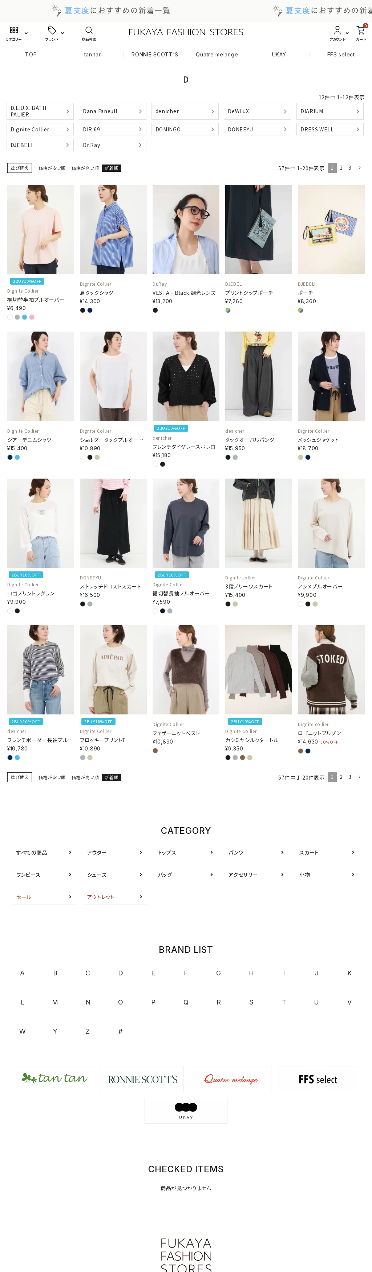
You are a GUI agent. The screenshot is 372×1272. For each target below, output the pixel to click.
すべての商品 (31, 852)
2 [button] (341, 167)
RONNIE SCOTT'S (155, 54)
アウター (97, 852)
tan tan (93, 54)
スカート (309, 852)
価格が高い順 (85, 168)
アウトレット (100, 896)
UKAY (279, 54)
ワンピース (28, 874)
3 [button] (350, 167)
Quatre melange (217, 54)
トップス (167, 852)
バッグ (165, 874)
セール (24, 896)
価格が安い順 (52, 168)
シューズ (97, 874)
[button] (360, 168)
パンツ (236, 852)
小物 (304, 874)
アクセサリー (243, 874)
